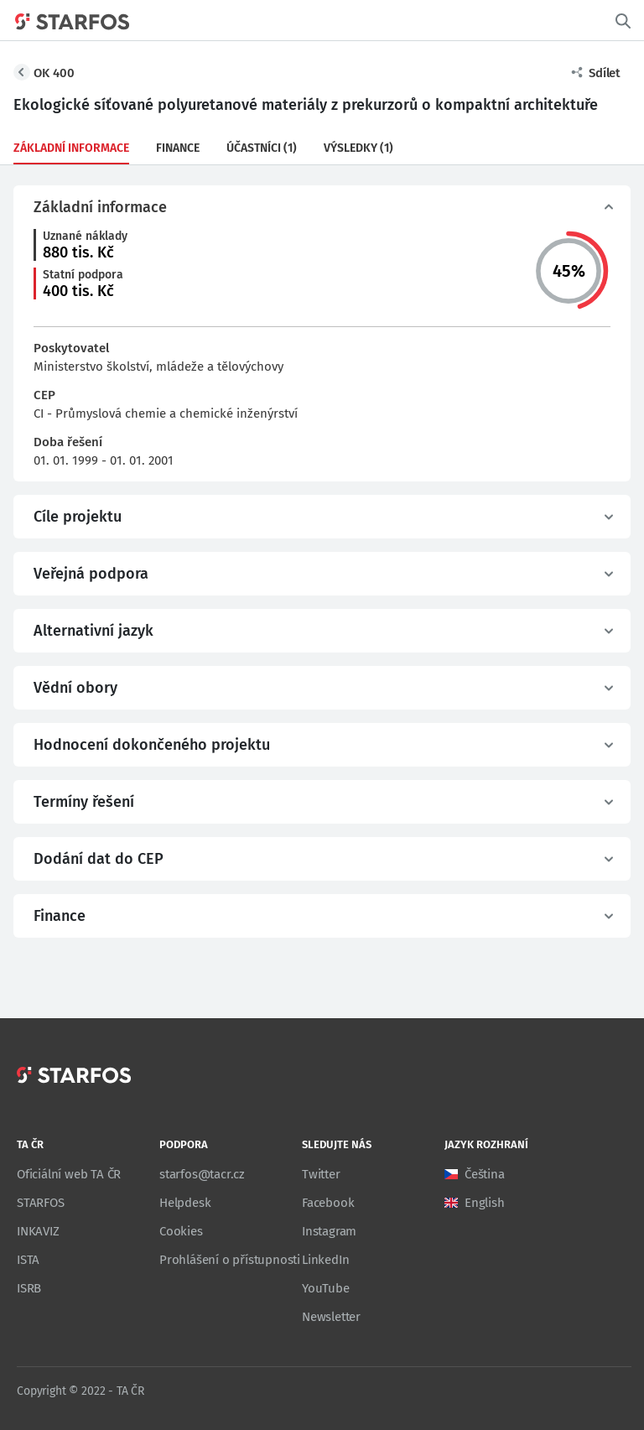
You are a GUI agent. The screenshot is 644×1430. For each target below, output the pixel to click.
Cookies (181, 1231)
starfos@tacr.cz (202, 1174)
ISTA (28, 1259)
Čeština (485, 1174)
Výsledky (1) (358, 148)
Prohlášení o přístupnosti (229, 1259)
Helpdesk (184, 1202)
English (485, 1202)
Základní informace (71, 148)
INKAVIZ (38, 1231)
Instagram (329, 1231)
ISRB (29, 1288)
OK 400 (54, 73)
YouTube (326, 1288)
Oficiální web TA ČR (69, 1174)
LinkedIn (325, 1259)
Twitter (321, 1174)
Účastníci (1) (261, 148)
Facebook (328, 1202)
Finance (178, 148)
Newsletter (331, 1316)
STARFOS (41, 1202)
